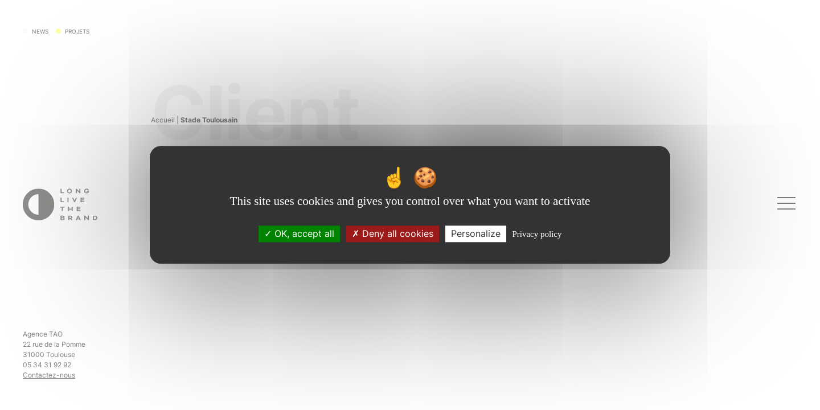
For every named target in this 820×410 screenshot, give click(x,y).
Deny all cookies (392, 234)
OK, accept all (299, 234)
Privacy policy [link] (536, 234)
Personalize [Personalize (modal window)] (476, 234)
